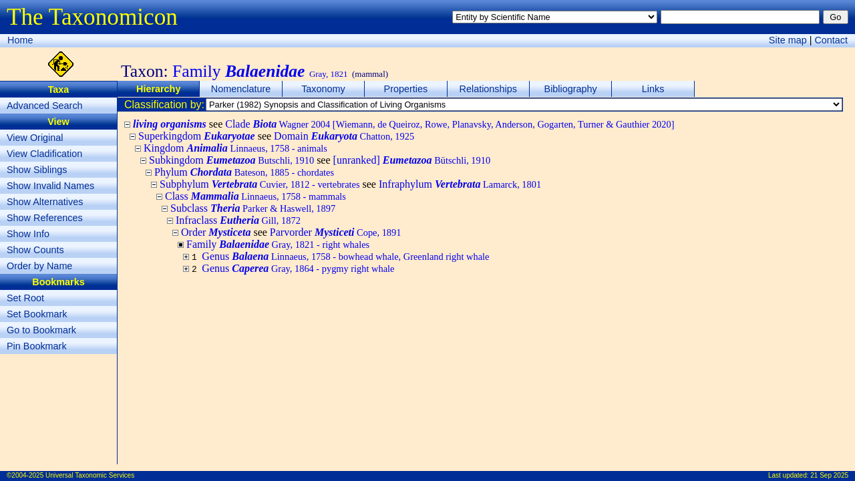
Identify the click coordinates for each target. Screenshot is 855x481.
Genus (345, 256)
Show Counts (35, 250)
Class (255, 196)
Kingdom (235, 148)
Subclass (252, 208)
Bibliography (570, 89)
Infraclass (238, 220)
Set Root (25, 298)
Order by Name (39, 266)
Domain (344, 136)
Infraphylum (460, 184)
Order (215, 232)
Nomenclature (241, 89)
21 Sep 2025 (829, 475)
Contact (831, 40)
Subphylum (260, 184)
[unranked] (412, 160)
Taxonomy (323, 89)
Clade (449, 124)
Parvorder (335, 232)
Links (653, 89)
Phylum (244, 172)
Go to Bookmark (41, 330)
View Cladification (44, 153)
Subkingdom (231, 160)
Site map (788, 40)
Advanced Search (45, 105)
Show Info (28, 233)
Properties (406, 89)
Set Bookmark (37, 314)
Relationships (488, 89)
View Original (35, 137)
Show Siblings (37, 169)
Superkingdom (196, 136)
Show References (45, 217)
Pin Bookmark (37, 346)
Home (20, 40)
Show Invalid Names (50, 185)
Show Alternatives (45, 201)
